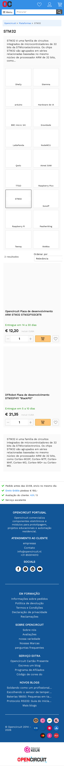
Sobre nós (29, 630)
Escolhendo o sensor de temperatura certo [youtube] (29, 692)
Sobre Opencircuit (29, 624)
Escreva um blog (29, 665)
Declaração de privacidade (29, 612)
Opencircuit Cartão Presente (29, 661)
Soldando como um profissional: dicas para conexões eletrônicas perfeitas (29, 687)
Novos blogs (29, 682)
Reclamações (29, 616)
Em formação (29, 593)
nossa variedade (29, 638)
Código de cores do (29, 674)
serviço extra (29, 655)
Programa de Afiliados (29, 670)
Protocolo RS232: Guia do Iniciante (29, 701)
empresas (29, 543)
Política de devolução (29, 603)
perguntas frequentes (29, 647)
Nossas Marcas (29, 643)
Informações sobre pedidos (29, 598)
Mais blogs (30, 705)
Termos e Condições (29, 607)
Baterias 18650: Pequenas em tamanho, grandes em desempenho (29, 696)
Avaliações (29, 634)
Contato (29, 547)
